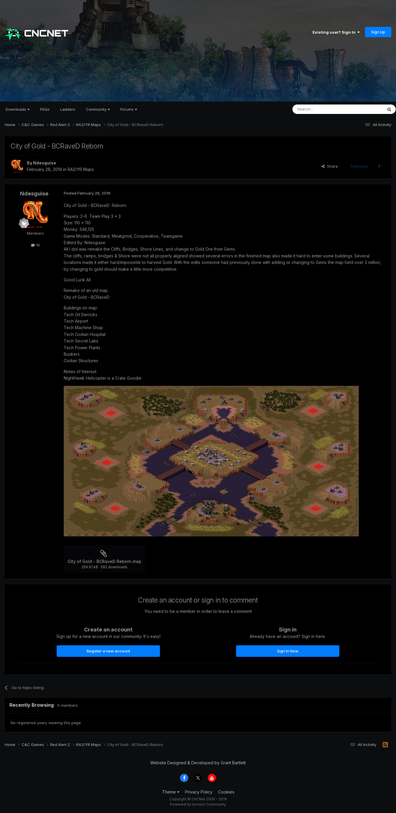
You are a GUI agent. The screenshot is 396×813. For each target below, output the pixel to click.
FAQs (45, 109)
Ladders (67, 109)
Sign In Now (287, 651)
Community (98, 109)
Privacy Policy (198, 791)
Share (329, 166)
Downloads (18, 109)
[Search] (322, 109)
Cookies (226, 791)
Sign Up (378, 32)
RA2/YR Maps (81, 169)
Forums (128, 109)
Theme (170, 791)
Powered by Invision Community (198, 804)
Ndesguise (44, 162)
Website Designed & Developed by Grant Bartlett (198, 762)
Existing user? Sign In (336, 32)
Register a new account (108, 651)
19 (35, 245)
